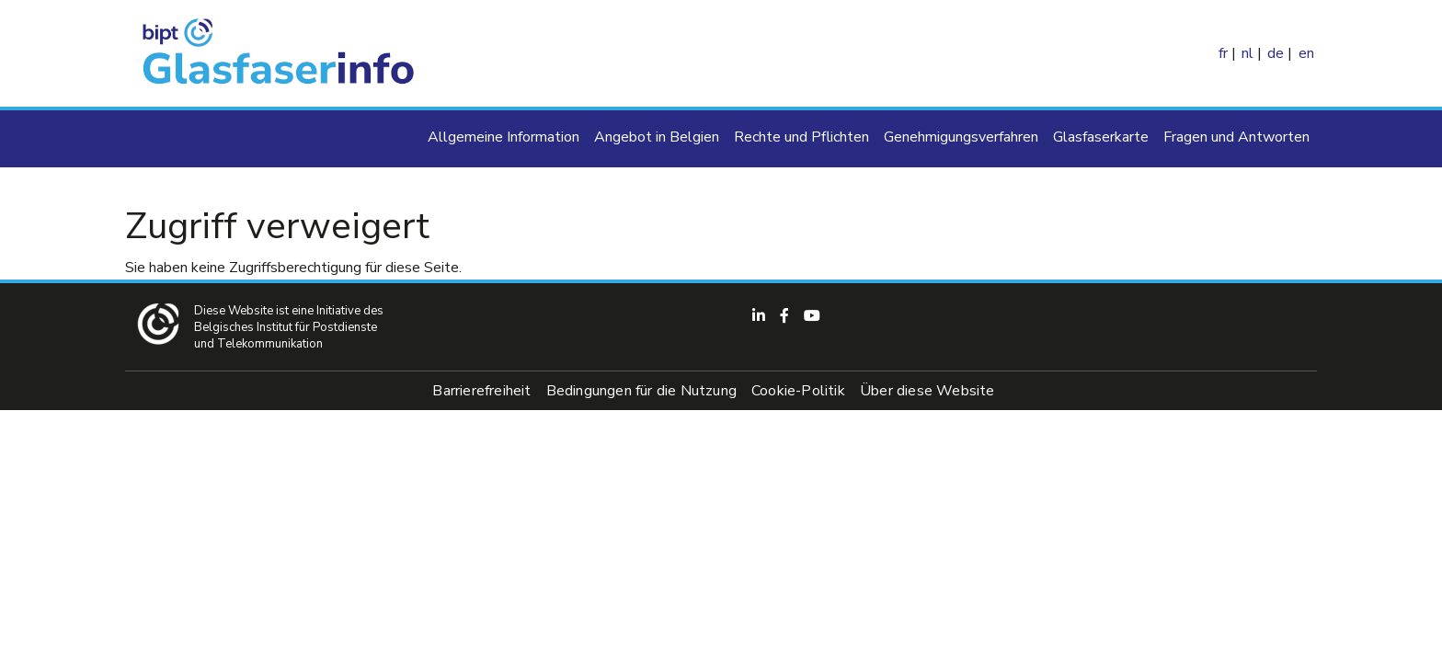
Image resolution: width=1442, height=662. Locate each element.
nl (1247, 53)
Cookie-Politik (798, 391)
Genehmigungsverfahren (961, 137)
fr (1223, 53)
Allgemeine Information (503, 137)
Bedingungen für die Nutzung (641, 391)
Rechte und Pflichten (801, 137)
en (1306, 53)
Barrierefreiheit (481, 391)
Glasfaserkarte (1101, 137)
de (1275, 53)
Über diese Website (927, 391)
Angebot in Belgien (656, 137)
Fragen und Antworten (1236, 137)
